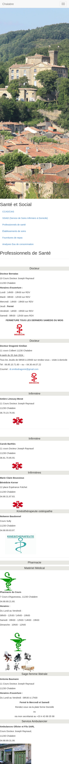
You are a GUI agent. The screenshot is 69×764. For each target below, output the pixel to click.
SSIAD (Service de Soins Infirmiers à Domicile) (25, 218)
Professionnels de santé (14, 224)
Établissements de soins (14, 231)
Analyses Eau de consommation (18, 244)
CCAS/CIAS (8, 211)
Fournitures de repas (12, 237)
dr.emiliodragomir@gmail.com (24, 369)
